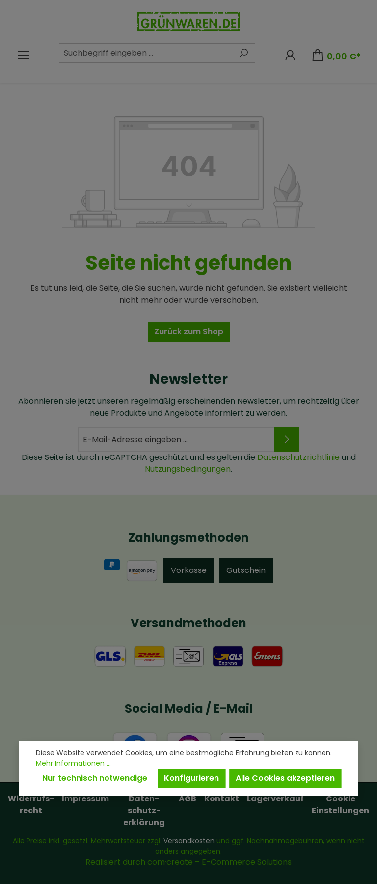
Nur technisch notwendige (94, 778)
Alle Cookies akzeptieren (285, 778)
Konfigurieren (191, 778)
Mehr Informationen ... (73, 763)
